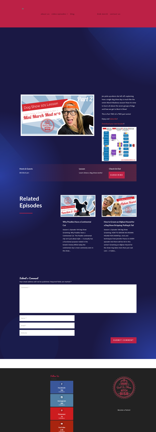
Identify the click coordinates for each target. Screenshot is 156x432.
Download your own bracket (113, 126)
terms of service (38, 423)
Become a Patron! (124, 413)
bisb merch (102, 18)
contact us (115, 18)
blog (73, 18)
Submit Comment (123, 343)
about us (45, 18)
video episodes (59, 18)
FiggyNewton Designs (68, 429)
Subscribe (113, 121)
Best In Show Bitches (41, 429)
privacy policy (25, 423)
